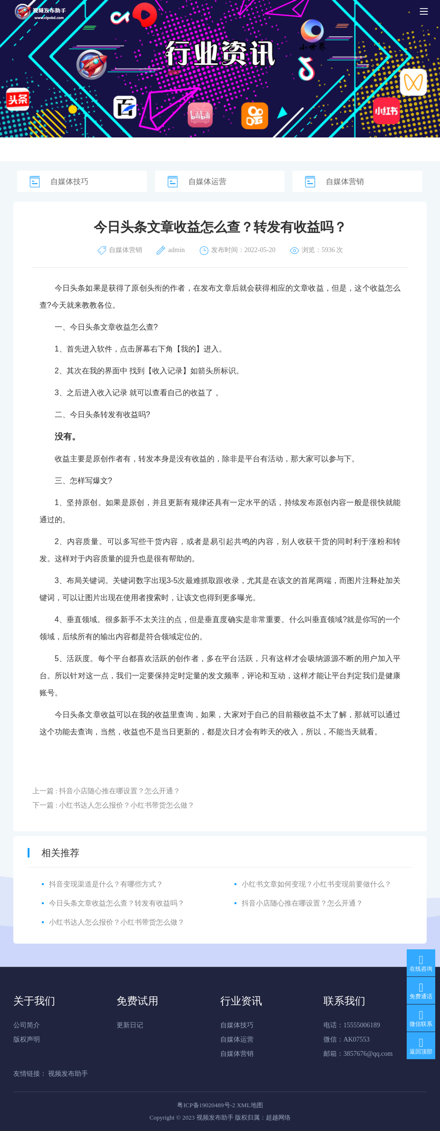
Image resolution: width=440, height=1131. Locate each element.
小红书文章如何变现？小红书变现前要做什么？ (316, 884)
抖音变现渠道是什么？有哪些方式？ (106, 884)
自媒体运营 (207, 181)
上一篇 (106, 791)
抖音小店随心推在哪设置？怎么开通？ (302, 903)
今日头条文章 (93, 327)
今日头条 (70, 288)
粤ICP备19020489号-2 (206, 1105)
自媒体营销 (345, 181)
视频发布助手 (68, 1073)
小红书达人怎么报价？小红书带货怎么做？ (117, 922)
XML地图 (250, 1105)
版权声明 (26, 1039)
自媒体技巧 (69, 181)
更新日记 (130, 1025)
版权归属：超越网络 (263, 1117)
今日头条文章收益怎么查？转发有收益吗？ (117, 903)
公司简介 (26, 1025)
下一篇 (113, 805)
